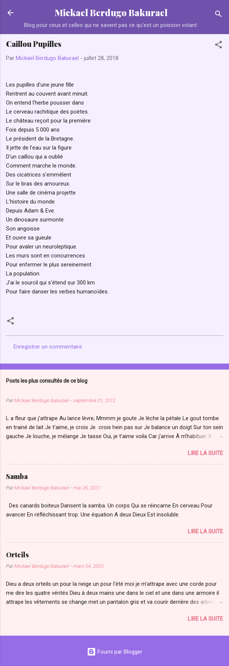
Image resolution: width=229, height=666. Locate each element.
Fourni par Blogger (114, 651)
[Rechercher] (218, 15)
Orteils (17, 554)
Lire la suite (205, 453)
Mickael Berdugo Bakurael (111, 12)
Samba (17, 476)
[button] (218, 46)
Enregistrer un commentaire (47, 346)
